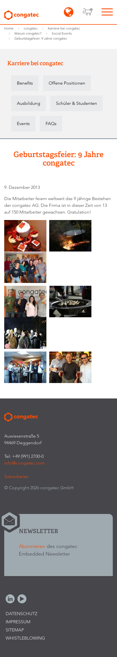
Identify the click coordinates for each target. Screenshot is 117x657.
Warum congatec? (28, 33)
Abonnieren (32, 546)
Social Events (62, 33)
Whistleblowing (25, 638)
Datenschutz (21, 613)
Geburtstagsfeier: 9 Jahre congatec (40, 38)
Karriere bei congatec (64, 28)
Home (9, 28)
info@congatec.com (24, 463)
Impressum (18, 621)
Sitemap (15, 630)
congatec (31, 28)
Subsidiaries (16, 476)
